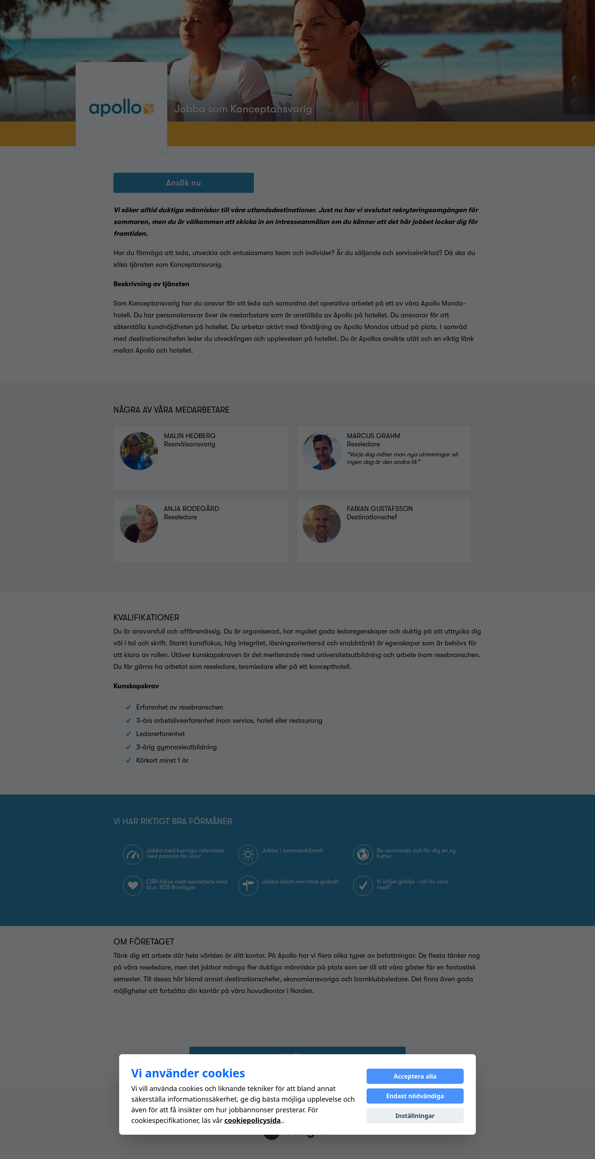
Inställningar (414, 1116)
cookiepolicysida (252, 1120)
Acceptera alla (415, 1076)
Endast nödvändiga (415, 1096)
